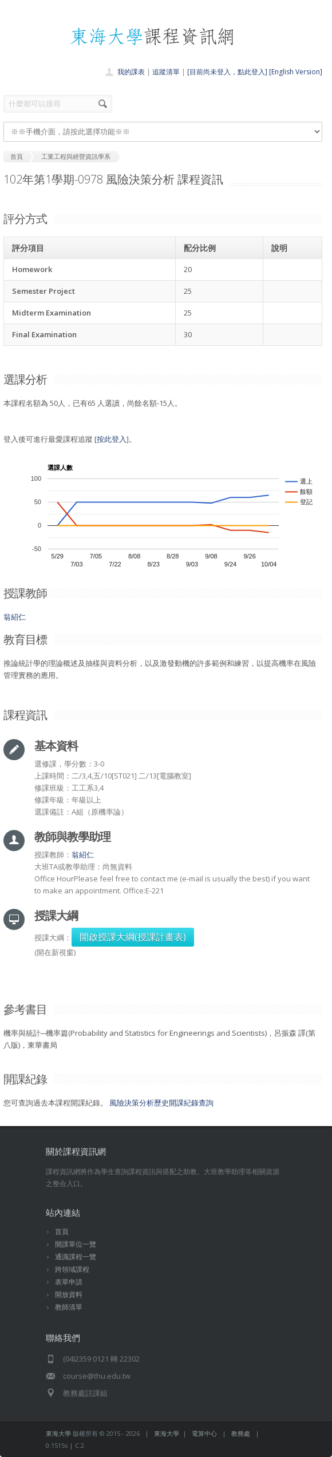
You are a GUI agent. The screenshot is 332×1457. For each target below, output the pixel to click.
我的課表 (131, 72)
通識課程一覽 (75, 1257)
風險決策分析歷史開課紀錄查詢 (161, 1102)
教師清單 (68, 1307)
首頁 (62, 1231)
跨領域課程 (72, 1269)
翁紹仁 (14, 617)
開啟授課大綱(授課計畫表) (133, 937)
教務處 (240, 1433)
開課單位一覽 (75, 1244)
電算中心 (204, 1433)
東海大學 (58, 1433)
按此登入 (112, 439)
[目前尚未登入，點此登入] (227, 72)
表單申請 (68, 1282)
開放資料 (68, 1294)
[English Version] (295, 72)
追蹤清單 (166, 72)
